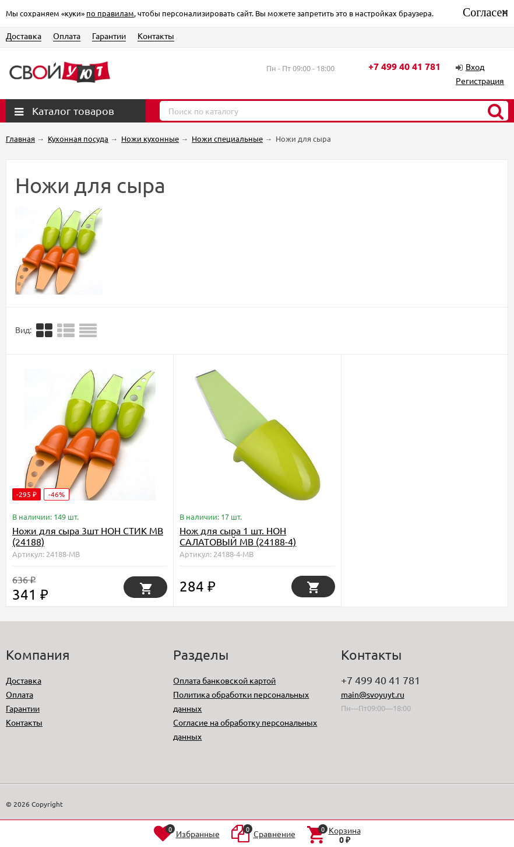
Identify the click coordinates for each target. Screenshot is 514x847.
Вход (475, 66)
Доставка (23, 35)
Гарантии (109, 35)
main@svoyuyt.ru (372, 694)
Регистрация (480, 80)
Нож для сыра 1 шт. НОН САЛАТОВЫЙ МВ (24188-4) (237, 535)
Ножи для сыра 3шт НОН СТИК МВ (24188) (87, 535)
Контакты (156, 35)
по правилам (110, 13)
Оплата (66, 35)
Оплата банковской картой (224, 680)
